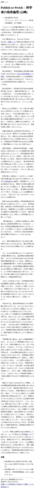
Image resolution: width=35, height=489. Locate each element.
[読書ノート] (12, 42)
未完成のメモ (10, 181)
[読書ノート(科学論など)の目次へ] (12, 484)
